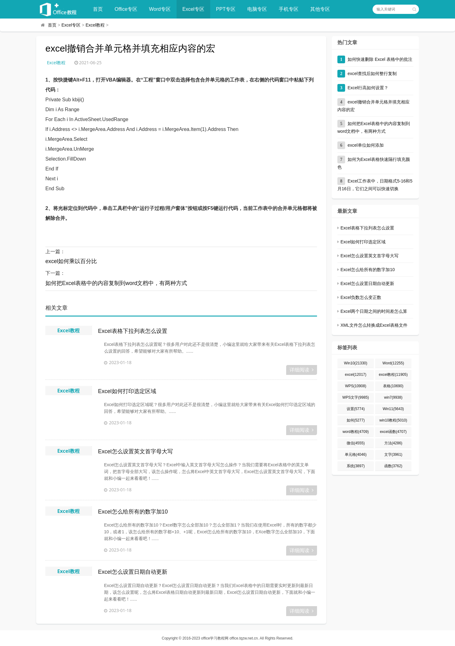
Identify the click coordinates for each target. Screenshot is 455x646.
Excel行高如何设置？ (368, 87)
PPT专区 (227, 9)
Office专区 (127, 9)
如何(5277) (356, 420)
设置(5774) (356, 409)
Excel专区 (195, 9)
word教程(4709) (356, 432)
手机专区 (290, 9)
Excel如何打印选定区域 (127, 391)
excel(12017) (355, 374)
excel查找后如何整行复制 (372, 73)
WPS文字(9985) (355, 397)
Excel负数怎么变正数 (360, 297)
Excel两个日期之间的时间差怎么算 (373, 311)
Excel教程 (95, 25)
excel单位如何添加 (366, 145)
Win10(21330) (355, 363)
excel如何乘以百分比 (71, 261)
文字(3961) (393, 454)
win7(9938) (393, 397)
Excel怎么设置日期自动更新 (132, 572)
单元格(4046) (356, 454)
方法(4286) (393, 443)
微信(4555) (356, 443)
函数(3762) (393, 466)
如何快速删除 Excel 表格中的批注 (380, 59)
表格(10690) (393, 386)
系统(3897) (356, 466)
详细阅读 (302, 369)
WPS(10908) (355, 386)
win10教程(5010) (393, 420)
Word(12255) (393, 363)
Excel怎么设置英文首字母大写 (135, 451)
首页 (100, 9)
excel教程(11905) (393, 374)
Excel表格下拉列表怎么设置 (132, 331)
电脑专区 (259, 9)
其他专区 (322, 9)
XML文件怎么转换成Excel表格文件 (373, 325)
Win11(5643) (393, 409)
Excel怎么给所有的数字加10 (133, 512)
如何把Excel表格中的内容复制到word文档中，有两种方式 (116, 283)
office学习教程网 (214, 638)
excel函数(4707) (393, 432)
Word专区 (162, 9)
